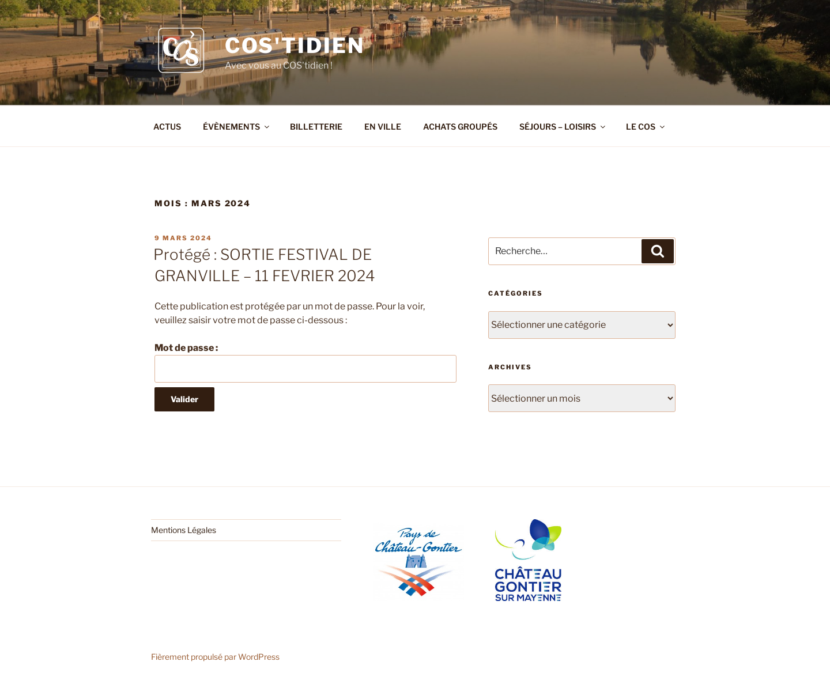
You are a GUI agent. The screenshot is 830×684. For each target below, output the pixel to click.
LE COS (646, 126)
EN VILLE (382, 126)
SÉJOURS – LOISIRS (563, 126)
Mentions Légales (183, 530)
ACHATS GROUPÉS (460, 126)
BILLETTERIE (316, 126)
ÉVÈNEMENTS (237, 126)
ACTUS (167, 126)
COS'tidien (295, 45)
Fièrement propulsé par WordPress (215, 657)
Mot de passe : (305, 362)
